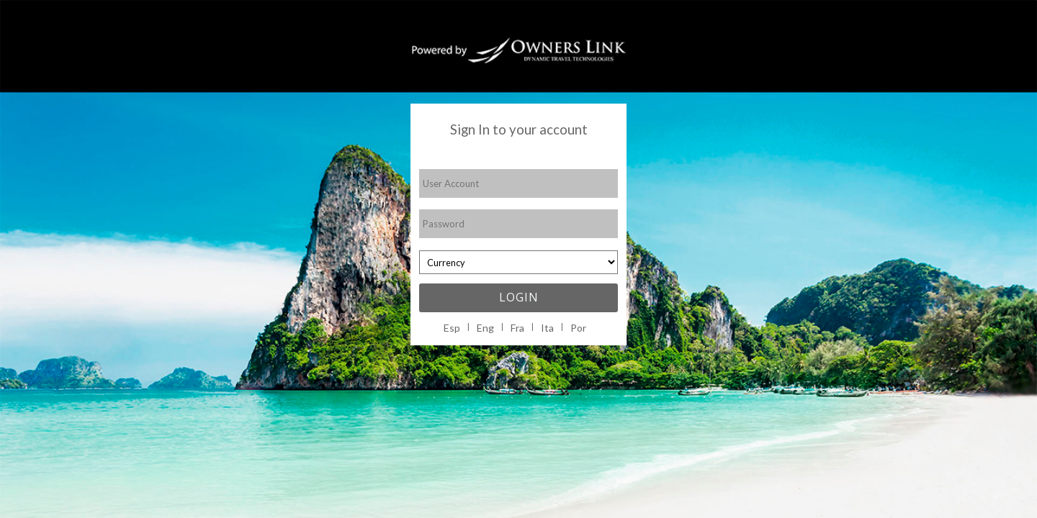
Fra (517, 328)
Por (578, 328)
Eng (485, 328)
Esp (452, 328)
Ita (547, 328)
